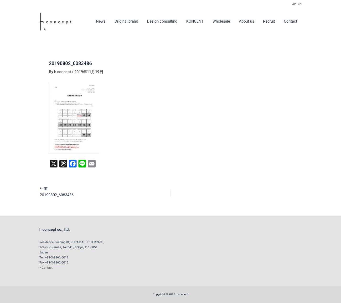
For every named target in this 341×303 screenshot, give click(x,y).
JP (294, 3)
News (110, 21)
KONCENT (200, 21)
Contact (291, 21)
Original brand (134, 21)
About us (249, 21)
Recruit (271, 21)
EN (300, 3)
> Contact (45, 267)
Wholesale (225, 21)
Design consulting (169, 21)
